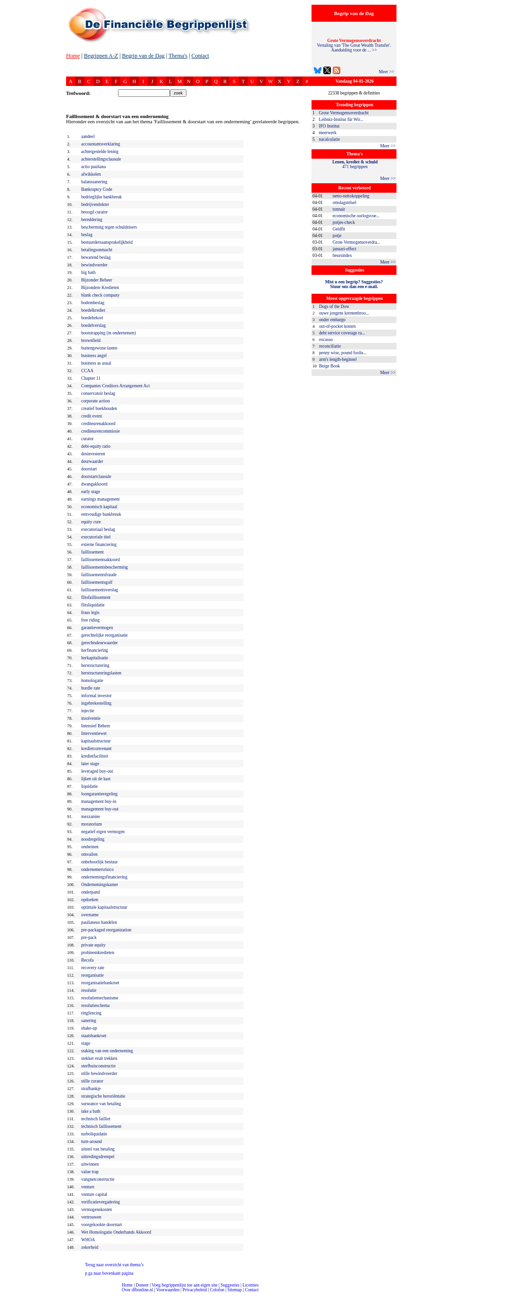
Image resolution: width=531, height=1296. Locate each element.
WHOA (88, 1239)
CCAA (87, 370)
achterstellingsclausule (101, 159)
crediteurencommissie (100, 431)
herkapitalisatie (94, 658)
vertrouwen (91, 1217)
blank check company (100, 295)
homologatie (92, 680)
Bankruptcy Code (96, 189)
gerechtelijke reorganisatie (104, 635)
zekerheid (89, 1247)
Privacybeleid (195, 1289)
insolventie (91, 718)
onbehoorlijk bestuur (99, 862)
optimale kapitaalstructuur (104, 907)
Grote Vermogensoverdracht (344, 113)
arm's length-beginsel (338, 359)
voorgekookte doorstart (101, 1224)
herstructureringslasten (101, 673)
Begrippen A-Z (101, 55)
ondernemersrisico (97, 869)
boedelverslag (93, 325)
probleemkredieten (97, 952)
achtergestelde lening (99, 151)
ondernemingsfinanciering (104, 877)
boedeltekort (92, 317)
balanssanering (94, 181)
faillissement (92, 552)
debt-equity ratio (95, 446)
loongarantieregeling (99, 794)
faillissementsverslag (99, 590)
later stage (90, 763)
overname (90, 914)
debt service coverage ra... (342, 333)
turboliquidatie (94, 1134)
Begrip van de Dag (143, 55)
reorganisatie (92, 975)
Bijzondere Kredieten (100, 287)
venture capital (94, 1194)
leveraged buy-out (97, 771)
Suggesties (229, 1285)
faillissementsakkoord (100, 559)
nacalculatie (329, 139)
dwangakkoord (94, 484)
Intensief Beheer (95, 726)
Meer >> (386, 71)
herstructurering (95, 665)
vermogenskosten (96, 1209)
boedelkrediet (93, 310)
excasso (326, 339)
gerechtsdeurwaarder (99, 642)
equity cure (91, 522)
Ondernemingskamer (99, 884)
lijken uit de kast (95, 778)
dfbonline (522, 1293)
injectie (87, 710)
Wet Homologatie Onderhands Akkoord (116, 1232)
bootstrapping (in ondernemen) (108, 333)
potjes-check (344, 222)
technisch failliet (95, 1119)
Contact (200, 55)
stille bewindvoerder (99, 1073)
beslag (87, 234)
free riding (90, 620)
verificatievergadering (100, 1202)
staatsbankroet (93, 1035)
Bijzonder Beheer (96, 280)
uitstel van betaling (98, 1149)
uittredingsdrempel (97, 1156)
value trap (90, 1171)
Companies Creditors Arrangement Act (115, 386)
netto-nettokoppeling (351, 196)
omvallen (89, 854)
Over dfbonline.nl (137, 1289)
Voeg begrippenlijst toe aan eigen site (184, 1285)
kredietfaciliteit (94, 756)
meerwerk (328, 132)
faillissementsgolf (96, 582)
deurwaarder (92, 461)
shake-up (89, 1028)
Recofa (87, 960)
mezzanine (90, 816)
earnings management (100, 499)
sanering (88, 1020)
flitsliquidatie (93, 605)
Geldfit (339, 229)
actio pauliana (93, 166)
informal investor (96, 695)
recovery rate (92, 967)
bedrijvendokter (95, 204)
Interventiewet (94, 733)
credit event (91, 416)
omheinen (90, 846)
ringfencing (91, 1013)
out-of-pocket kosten (337, 326)
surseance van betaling (101, 1103)
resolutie (88, 990)
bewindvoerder (94, 265)
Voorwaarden (168, 1289)
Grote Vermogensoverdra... (356, 242)
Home (73, 55)
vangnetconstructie (97, 1179)
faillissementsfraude (99, 574)
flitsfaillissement (95, 597)
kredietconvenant (96, 748)
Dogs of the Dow (334, 306)
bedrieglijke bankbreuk (101, 197)
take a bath (90, 1111)
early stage (90, 491)
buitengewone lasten (99, 348)
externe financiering (99, 544)
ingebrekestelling (96, 703)
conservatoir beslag (98, 393)
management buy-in (98, 801)
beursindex (342, 255)
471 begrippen (355, 164)
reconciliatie (330, 346)
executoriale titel (95, 537)
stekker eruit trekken (99, 1058)
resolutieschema (95, 1005)
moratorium (91, 824)
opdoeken (89, 899)
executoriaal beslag (98, 529)
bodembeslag (92, 302)
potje (337, 235)
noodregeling (92, 839)
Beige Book (329, 366)
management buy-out (99, 809)
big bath (88, 272)
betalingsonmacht (96, 249)
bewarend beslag (95, 257)
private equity (93, 945)
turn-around (91, 1141)
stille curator (92, 1081)
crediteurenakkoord (98, 423)
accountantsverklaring (100, 144)
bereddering (91, 219)
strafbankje (91, 1088)
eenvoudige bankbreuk (101, 514)
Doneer (141, 1285)
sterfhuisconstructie (98, 1066)
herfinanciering (94, 650)
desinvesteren (93, 454)
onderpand (90, 892)
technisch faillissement (101, 1126)
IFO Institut (329, 126)
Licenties (251, 1285)
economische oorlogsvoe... (356, 215)
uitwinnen (90, 1164)
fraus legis (90, 612)
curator (87, 438)
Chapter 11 (91, 378)
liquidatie (89, 786)
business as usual (96, 363)
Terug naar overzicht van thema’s (114, 1264)
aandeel (87, 136)
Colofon (217, 1289)
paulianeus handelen (99, 922)
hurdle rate (90, 688)
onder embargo (332, 319)
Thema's (178, 55)
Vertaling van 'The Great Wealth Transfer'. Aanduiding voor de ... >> (354, 45)
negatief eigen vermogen (103, 831)
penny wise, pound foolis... (343, 352)
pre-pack (89, 937)
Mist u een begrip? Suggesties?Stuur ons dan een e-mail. (354, 284)
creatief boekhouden (99, 408)
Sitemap (235, 1289)
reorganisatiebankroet (100, 983)
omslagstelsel (344, 202)
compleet (4, 1293)
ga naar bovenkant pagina (109, 1273)
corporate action (95, 401)
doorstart (89, 469)
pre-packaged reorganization (106, 930)
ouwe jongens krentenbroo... (344, 313)
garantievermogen (97, 627)
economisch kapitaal (99, 506)
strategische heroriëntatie (103, 1096)
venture (87, 1187)
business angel (94, 355)
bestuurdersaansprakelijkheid (107, 242)
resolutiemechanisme (99, 998)
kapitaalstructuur (96, 741)
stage (85, 1043)
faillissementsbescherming (104, 567)
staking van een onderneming (107, 1051)
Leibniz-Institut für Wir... (341, 119)
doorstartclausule (96, 476)
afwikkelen (91, 174)
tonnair (339, 209)
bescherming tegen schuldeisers (109, 227)
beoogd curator (94, 212)
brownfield (91, 340)
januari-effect (344, 249)
